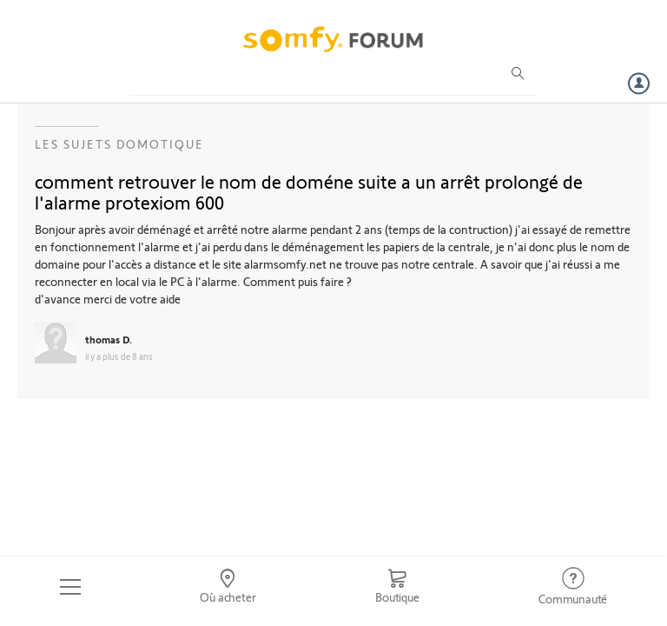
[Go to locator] (228, 586)
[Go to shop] (397, 586)
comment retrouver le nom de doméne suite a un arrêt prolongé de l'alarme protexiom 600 (309, 191)
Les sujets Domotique (119, 144)
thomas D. (108, 339)
